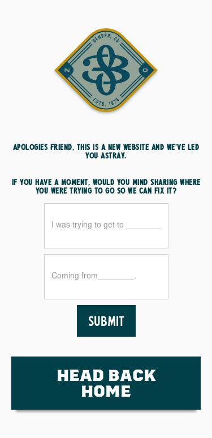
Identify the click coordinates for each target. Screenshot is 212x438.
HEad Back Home (106, 382)
